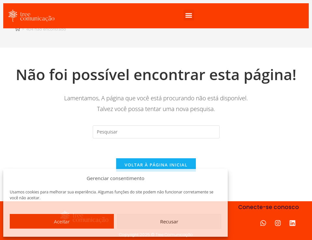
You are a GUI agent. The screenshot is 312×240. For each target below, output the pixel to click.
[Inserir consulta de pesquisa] (156, 131)
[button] (188, 15)
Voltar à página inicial (156, 165)
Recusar (169, 221)
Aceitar (62, 221)
